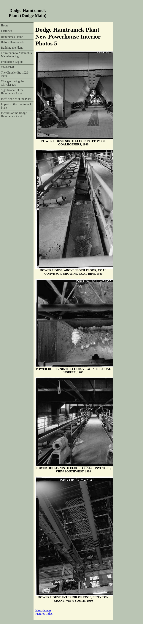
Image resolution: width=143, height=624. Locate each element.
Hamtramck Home (12, 36)
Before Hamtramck (12, 42)
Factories (6, 30)
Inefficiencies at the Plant (16, 98)
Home (4, 25)
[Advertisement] (95, 13)
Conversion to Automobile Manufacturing (17, 54)
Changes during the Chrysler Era (12, 83)
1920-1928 (7, 67)
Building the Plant (12, 47)
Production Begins (12, 61)
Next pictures (43, 610)
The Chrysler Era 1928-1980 (15, 74)
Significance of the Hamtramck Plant (12, 91)
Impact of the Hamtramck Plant (16, 106)
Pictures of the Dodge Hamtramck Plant (14, 114)
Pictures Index (44, 613)
